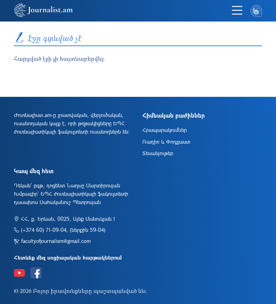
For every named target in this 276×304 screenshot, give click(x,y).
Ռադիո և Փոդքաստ (166, 141)
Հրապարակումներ (164, 129)
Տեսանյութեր (157, 153)
